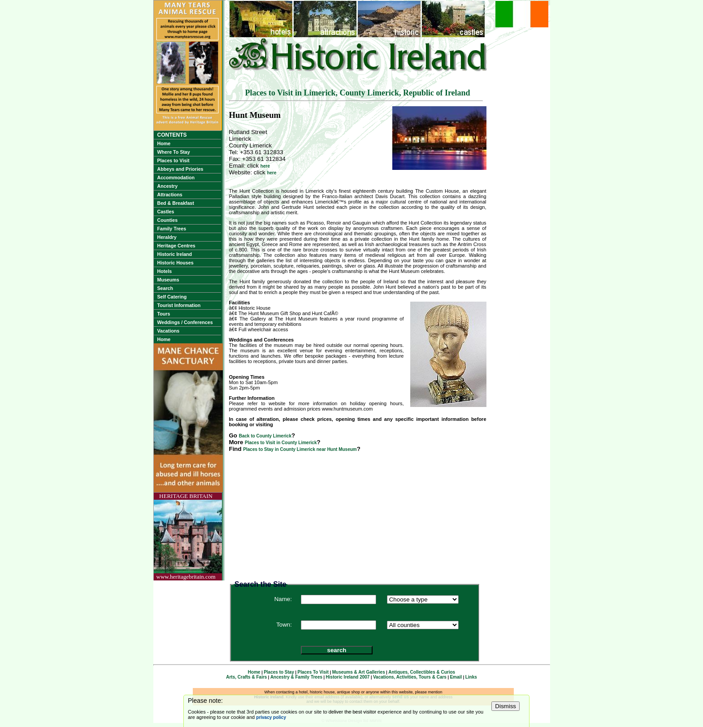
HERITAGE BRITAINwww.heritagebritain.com (186, 536)
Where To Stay (173, 152)
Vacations (168, 330)
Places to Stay (279, 672)
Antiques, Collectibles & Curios (421, 672)
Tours (163, 313)
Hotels (164, 271)
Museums (168, 279)
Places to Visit (173, 160)
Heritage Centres (176, 245)
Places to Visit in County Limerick (281, 442)
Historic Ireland (174, 254)
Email (456, 677)
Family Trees (172, 228)
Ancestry (167, 186)
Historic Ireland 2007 (348, 677)
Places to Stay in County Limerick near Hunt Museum (299, 449)
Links (471, 677)
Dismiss (505, 706)
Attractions (169, 194)
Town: (284, 624)
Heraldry (167, 237)
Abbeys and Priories (180, 169)
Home (164, 143)
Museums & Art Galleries (358, 672)
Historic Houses (175, 262)
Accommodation (176, 177)
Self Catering (172, 296)
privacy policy (271, 717)
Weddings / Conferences (185, 322)
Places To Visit (313, 672)
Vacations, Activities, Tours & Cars (410, 677)
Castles (165, 211)
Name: (283, 599)
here (265, 166)
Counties (167, 220)
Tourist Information (179, 305)
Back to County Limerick (265, 435)
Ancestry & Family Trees (296, 677)
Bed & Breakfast (175, 203)
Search (165, 288)
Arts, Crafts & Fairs (246, 677)
